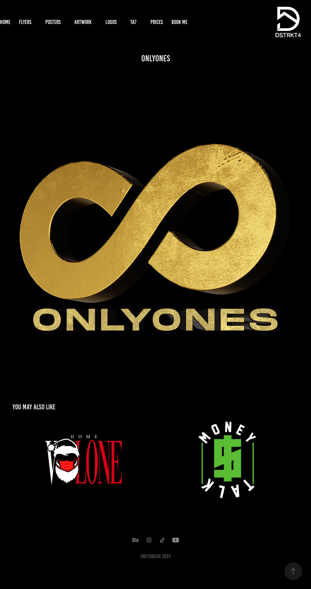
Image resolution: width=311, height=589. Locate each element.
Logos (111, 22)
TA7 (133, 22)
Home (5, 22)
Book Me (179, 22)
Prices (156, 22)
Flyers (25, 22)
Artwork (83, 22)
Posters (53, 22)
